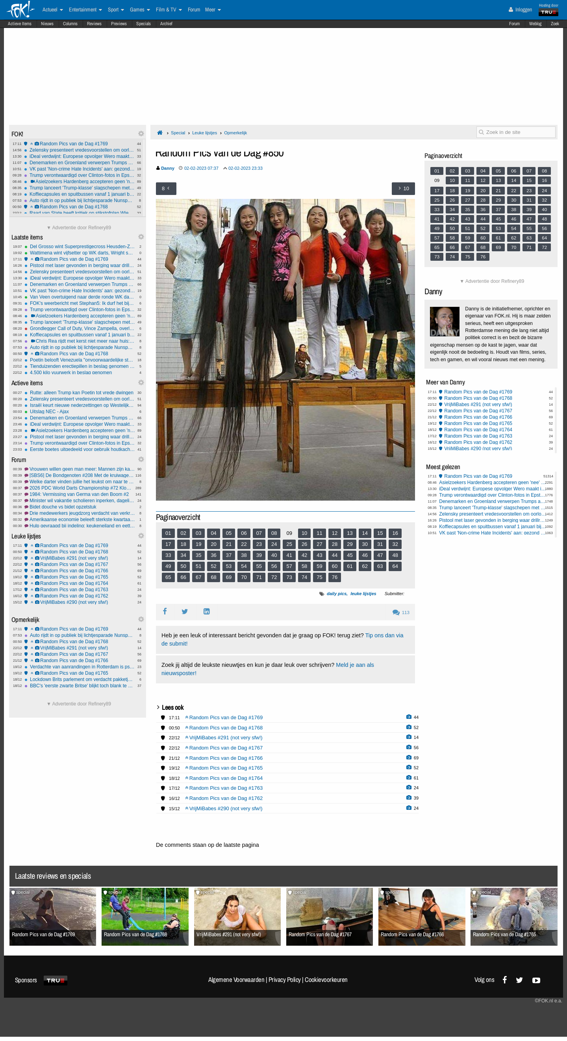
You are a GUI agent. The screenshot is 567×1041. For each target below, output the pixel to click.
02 (183, 533)
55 (259, 566)
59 (319, 566)
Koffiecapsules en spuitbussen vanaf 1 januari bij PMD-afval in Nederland (79, 194)
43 (319, 555)
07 (259, 533)
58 (304, 566)
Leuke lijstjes (204, 132)
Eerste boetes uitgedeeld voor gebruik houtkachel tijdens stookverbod (79, 449)
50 (183, 566)
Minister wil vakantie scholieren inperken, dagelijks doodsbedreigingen (79, 500)
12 (334, 533)
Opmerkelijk (235, 132)
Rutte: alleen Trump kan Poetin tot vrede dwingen (79, 392)
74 (304, 577)
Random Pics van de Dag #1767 (79, 564)
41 (289, 555)
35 (198, 555)
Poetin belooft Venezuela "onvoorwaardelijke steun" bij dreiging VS (79, 360)
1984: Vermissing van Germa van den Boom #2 (79, 494)
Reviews (94, 23)
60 (334, 566)
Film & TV (169, 10)
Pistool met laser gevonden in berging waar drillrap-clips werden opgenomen (79, 265)
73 (289, 577)
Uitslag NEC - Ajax (79, 411)
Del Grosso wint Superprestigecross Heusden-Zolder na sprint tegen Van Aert (79, 246)
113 (401, 612)
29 (349, 544)
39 (259, 555)
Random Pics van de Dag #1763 (79, 589)
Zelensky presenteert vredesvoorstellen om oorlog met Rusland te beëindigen (79, 150)
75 (319, 577)
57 (289, 566)
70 (243, 577)
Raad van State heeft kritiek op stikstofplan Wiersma (79, 213)
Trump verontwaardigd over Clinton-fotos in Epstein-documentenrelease (79, 175)
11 (319, 533)
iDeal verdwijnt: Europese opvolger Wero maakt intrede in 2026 (79, 156)
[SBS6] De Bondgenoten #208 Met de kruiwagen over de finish (79, 475)
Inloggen (520, 9)
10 (304, 533)
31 (380, 544)
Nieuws (47, 23)
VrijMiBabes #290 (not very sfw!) (79, 602)
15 (380, 533)
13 (349, 533)
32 (395, 544)
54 (243, 566)
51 (198, 566)
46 (365, 555)
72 (274, 577)
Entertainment (85, 10)
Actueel (53, 10)
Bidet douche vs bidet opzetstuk (79, 507)
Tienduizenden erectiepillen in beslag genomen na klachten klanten (79, 366)
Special (178, 132)
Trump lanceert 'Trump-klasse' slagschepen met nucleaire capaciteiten (79, 188)
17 (168, 544)
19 (198, 544)
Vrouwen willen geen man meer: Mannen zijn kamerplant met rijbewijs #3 (79, 469)
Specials (143, 23)
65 (168, 577)
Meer (213, 10)
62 (365, 566)
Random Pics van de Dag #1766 (79, 570)
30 (365, 544)
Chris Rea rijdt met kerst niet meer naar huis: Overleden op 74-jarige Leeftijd (79, 341)
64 (395, 566)
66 (183, 577)
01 (168, 533)
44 (334, 555)
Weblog (535, 23)
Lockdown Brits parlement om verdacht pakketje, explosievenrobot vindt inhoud (79, 679)
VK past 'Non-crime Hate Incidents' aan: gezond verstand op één (79, 169)
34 (183, 555)
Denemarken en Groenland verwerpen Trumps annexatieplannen (79, 162)
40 (274, 555)
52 (213, 566)
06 (243, 533)
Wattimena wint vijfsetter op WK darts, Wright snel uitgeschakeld (79, 253)
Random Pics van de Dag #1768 (79, 206)
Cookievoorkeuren (326, 979)
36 (213, 555)
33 (168, 555)
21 (229, 544)
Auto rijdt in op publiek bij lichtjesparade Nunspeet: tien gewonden (79, 200)
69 (229, 577)
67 (198, 577)
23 (259, 544)
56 (274, 566)
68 (213, 577)
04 (213, 533)
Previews (119, 23)
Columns (70, 23)
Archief (166, 23)
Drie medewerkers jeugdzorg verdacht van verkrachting (79, 513)
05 (229, 533)
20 (213, 544)
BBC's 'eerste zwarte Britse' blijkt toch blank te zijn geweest (79, 685)
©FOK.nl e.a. (548, 1001)
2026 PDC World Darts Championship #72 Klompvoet (79, 488)
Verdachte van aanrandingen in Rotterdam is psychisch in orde (79, 666)
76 (334, 577)
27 (319, 544)
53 (229, 566)
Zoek (555, 23)
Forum (514, 23)
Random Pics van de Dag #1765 (79, 577)
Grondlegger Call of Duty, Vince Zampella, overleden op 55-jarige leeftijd (79, 328)
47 (380, 555)
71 (259, 577)
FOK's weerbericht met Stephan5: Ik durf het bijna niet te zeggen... (79, 303)
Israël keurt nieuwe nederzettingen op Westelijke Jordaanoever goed (79, 405)
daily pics (336, 593)
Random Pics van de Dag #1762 (79, 596)
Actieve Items (20, 23)
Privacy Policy (285, 979)
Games (140, 10)
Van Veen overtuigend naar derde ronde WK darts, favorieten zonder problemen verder (79, 297)
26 (304, 544)
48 (395, 555)
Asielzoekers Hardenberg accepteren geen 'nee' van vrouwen (79, 181)
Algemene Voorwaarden (236, 979)
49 (168, 566)
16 (395, 533)
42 (304, 555)
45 (349, 555)
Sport (116, 10)
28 (334, 544)
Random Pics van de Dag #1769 (79, 143)
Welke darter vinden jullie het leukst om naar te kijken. (79, 481)
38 (243, 555)
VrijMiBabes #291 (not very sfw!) (79, 558)
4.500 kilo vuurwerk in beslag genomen (79, 372)
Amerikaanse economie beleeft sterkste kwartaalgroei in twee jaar (79, 519)
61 (349, 566)
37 (229, 555)
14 (365, 533)
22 (243, 544)
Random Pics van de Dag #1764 (79, 583)
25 (289, 544)
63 (380, 566)
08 (274, 533)
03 (198, 533)
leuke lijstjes (363, 593)
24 (274, 544)
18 (183, 544)
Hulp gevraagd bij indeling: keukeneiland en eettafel (79, 525)
